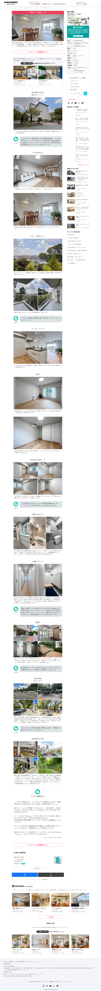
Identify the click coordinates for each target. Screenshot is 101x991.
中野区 (26, 976)
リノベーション (25, 969)
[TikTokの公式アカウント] (72, 103)
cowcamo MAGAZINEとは (59, 4)
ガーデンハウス (71, 15)
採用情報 (51, 981)
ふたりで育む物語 (8, 969)
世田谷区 (81, 968)
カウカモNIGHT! (16, 968)
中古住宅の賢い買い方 (80, 260)
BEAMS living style (72, 250)
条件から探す (73, 89)
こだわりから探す (74, 86)
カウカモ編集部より (72, 263)
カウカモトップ (74, 80)
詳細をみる (37, 868)
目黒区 (76, 968)
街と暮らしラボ (77, 253)
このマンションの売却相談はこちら (38, 52)
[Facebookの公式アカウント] (82, 103)
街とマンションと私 (81, 247)
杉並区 (30, 976)
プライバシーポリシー (67, 981)
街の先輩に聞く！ (71, 234)
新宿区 (22, 976)
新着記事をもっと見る (83, 165)
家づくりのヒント (79, 256)
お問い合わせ (58, 981)
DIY (20, 969)
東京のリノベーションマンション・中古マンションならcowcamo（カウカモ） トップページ (23, 974)
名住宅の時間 (70, 256)
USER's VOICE (54, 968)
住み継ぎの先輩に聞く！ (82, 250)
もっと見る (50, 917)
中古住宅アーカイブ (47, 4)
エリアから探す (74, 83)
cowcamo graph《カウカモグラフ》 (75, 241)
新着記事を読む (7, 964)
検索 (85, 93)
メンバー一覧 (45, 981)
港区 (73, 968)
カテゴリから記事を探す (35, 4)
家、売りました (71, 260)
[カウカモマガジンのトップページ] (11, 3)
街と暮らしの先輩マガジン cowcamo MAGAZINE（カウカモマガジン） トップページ (22, 961)
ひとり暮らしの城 (88, 968)
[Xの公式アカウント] (79, 103)
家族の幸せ (15, 969)
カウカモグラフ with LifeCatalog (74, 244)
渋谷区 (69, 968)
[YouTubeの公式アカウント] (75, 103)
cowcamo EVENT (71, 247)
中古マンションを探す (82, 4)
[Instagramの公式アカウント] (68, 103)
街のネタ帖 (70, 253)
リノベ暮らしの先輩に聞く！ (74, 237)
